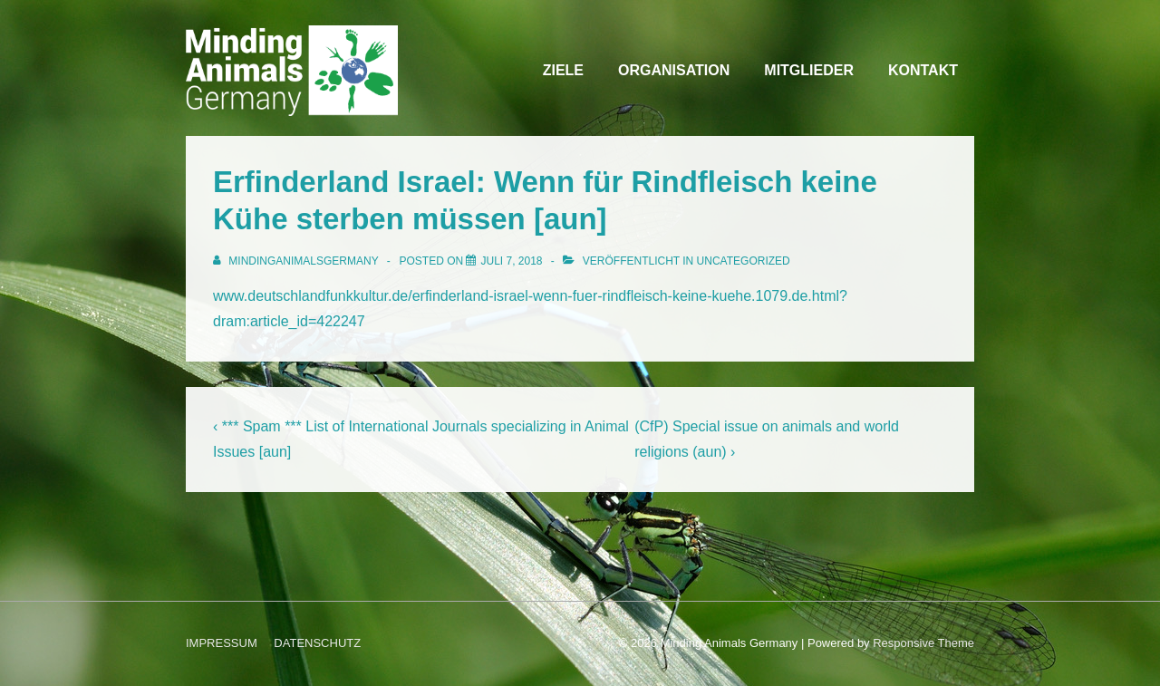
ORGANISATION (674, 70)
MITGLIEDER (809, 70)
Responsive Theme (923, 643)
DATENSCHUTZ (317, 643)
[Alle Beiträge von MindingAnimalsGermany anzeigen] (297, 261)
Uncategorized (743, 261)
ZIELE (563, 70)
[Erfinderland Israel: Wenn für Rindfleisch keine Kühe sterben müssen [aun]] (511, 261)
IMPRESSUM (221, 643)
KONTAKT (923, 70)
